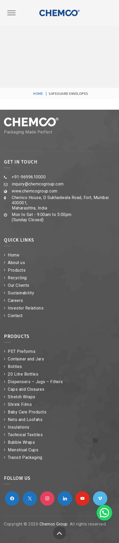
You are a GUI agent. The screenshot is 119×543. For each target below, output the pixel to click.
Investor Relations (25, 308)
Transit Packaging (25, 457)
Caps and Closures (26, 389)
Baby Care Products (27, 412)
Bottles (15, 366)
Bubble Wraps (21, 442)
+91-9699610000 (29, 176)
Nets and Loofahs (25, 419)
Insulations (18, 427)
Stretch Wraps (21, 396)
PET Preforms (21, 351)
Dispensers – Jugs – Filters (35, 381)
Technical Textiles (25, 434)
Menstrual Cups (23, 449)
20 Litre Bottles (23, 374)
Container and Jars (26, 359)
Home (13, 255)
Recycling (17, 277)
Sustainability (21, 292)
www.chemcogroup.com (35, 191)
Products (17, 270)
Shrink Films (20, 404)
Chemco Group (54, 524)
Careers (15, 300)
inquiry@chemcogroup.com (38, 184)
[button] (104, 513)
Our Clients (18, 285)
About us (16, 262)
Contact (15, 315)
